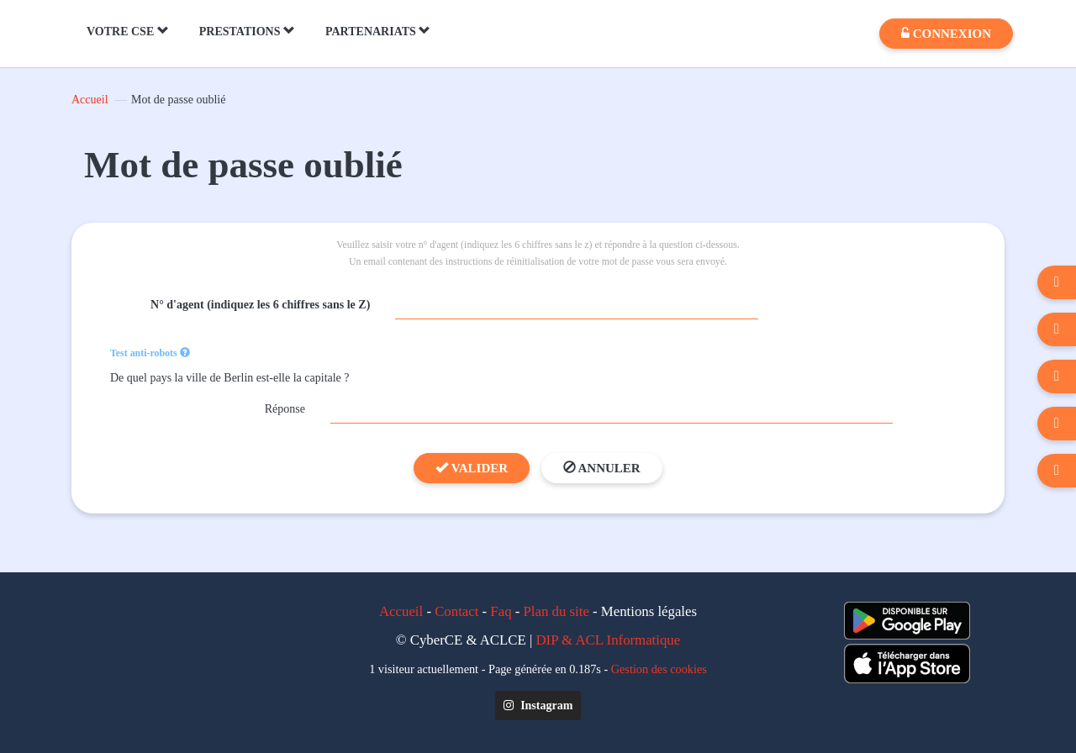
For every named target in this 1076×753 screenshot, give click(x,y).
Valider (471, 468)
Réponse (285, 409)
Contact (456, 611)
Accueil (89, 99)
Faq (500, 611)
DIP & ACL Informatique (608, 640)
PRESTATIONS (247, 31)
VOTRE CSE (128, 31)
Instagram (538, 705)
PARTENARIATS (377, 31)
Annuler (602, 468)
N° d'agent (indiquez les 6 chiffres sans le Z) (260, 304)
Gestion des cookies (659, 669)
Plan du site (556, 611)
